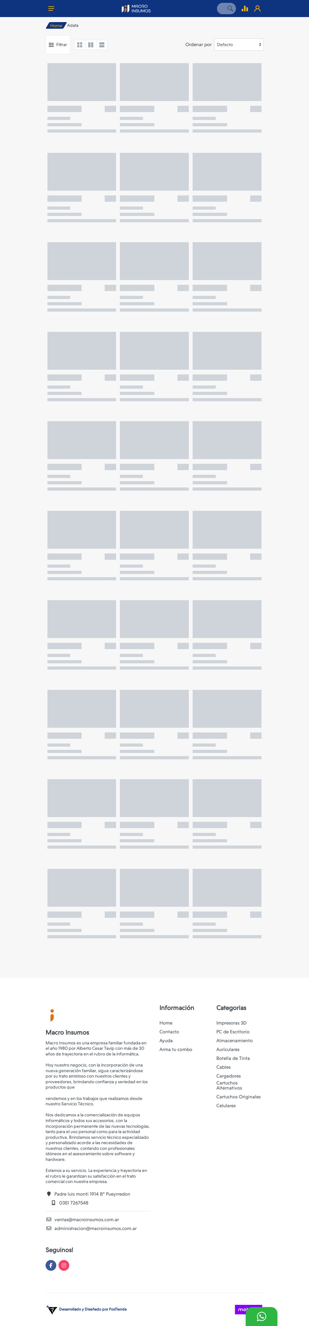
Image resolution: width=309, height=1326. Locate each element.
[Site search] (221, 8)
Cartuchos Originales (238, 1096)
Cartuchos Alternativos (229, 1085)
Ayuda (166, 1040)
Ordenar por (198, 44)
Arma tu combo (175, 1049)
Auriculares (227, 1049)
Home (56, 25)
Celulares (226, 1105)
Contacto (169, 1031)
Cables (223, 1067)
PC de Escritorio (233, 1031)
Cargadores (228, 1075)
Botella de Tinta (233, 1058)
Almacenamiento (234, 1040)
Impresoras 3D (231, 1022)
